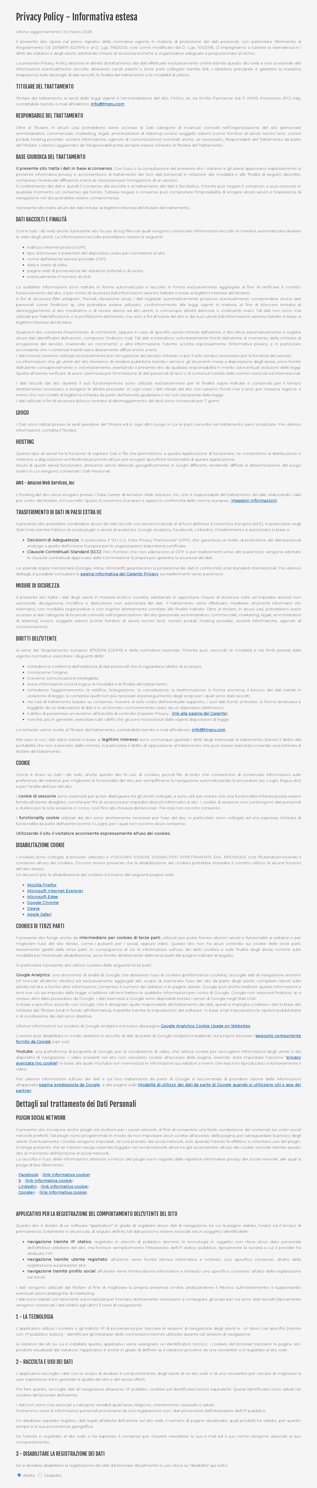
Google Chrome (43, 902)
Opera (33, 908)
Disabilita (49, 1475)
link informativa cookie (66, 1174)
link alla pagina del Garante (199, 713)
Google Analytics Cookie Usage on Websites (205, 1025)
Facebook (28, 1174)
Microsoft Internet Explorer (55, 890)
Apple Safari (39, 914)
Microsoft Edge (42, 896)
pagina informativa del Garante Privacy (119, 573)
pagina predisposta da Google (69, 1084)
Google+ (26, 1192)
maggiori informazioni (254, 500)
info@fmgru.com (107, 103)
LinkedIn (27, 1186)
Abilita (26, 1475)
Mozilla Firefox (42, 884)
